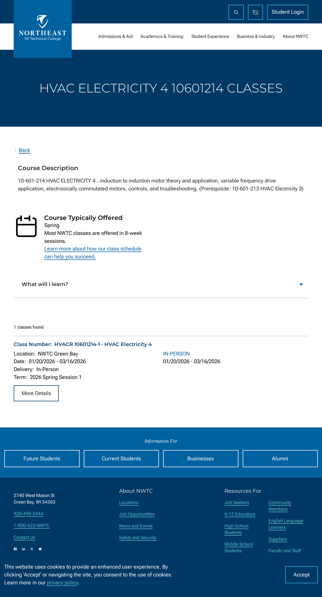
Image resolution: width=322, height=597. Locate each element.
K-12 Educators (240, 514)
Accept (302, 575)
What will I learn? (45, 284)
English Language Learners (286, 524)
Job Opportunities (136, 514)
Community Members (280, 506)
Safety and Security (138, 537)
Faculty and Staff (285, 550)
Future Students (41, 459)
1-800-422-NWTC (32, 525)
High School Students (236, 529)
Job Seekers (237, 502)
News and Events (136, 526)
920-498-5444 (28, 513)
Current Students (121, 459)
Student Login (288, 12)
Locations (128, 502)
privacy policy (62, 583)
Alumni (280, 459)
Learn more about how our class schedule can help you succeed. (93, 253)
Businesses (200, 459)
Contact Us (24, 537)
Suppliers (278, 539)
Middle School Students (239, 547)
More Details (36, 393)
